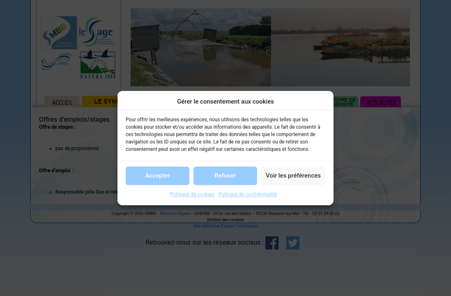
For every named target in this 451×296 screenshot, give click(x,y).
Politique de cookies (192, 194)
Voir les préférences (293, 175)
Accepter (157, 175)
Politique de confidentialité (248, 194)
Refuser (225, 175)
